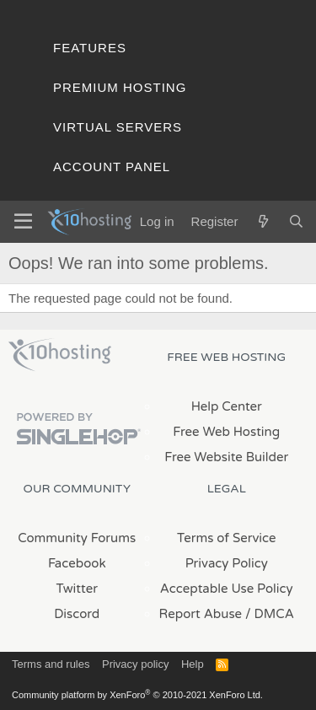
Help (192, 664)
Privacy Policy (226, 563)
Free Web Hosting (226, 431)
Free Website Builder (226, 457)
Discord (76, 613)
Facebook (77, 563)
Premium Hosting (119, 87)
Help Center (226, 406)
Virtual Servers (117, 127)
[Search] (296, 221)
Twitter (77, 588)
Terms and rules (50, 664)
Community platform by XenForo (137, 695)
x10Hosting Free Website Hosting (59, 355)
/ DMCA (269, 613)
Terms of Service (226, 538)
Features (89, 47)
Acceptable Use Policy (226, 588)
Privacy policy (135, 664)
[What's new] (262, 221)
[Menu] (23, 222)
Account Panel (111, 166)
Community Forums (77, 538)
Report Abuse (201, 613)
